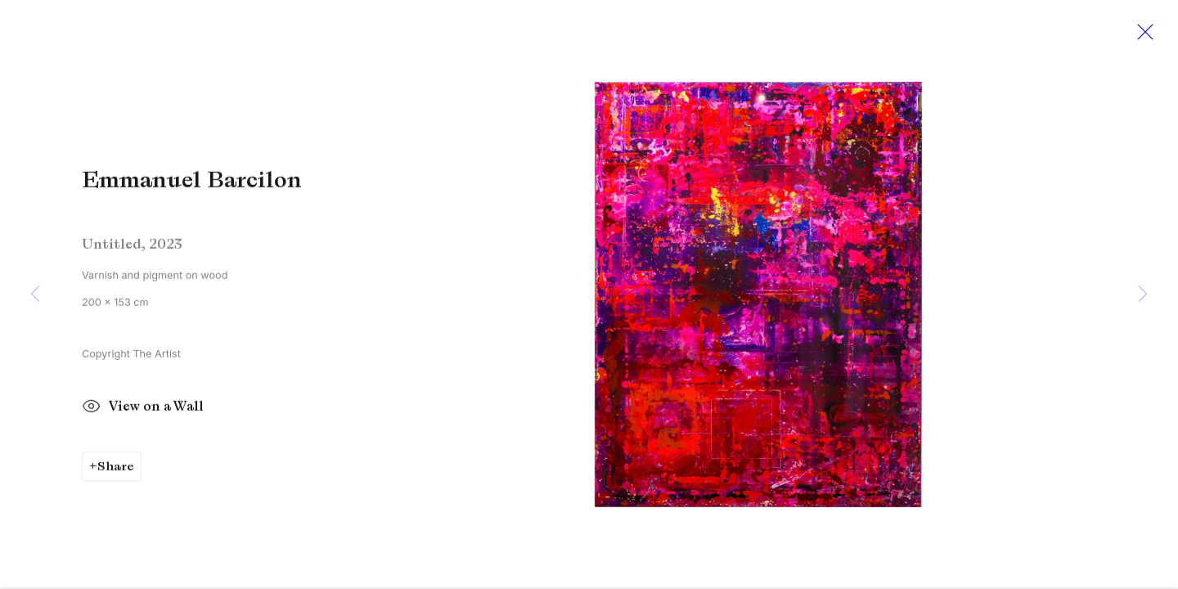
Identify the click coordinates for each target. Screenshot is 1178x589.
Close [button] (1141, 37)
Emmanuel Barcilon (192, 183)
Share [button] (115, 469)
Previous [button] (35, 294)
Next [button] (1143, 294)
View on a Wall (143, 411)
